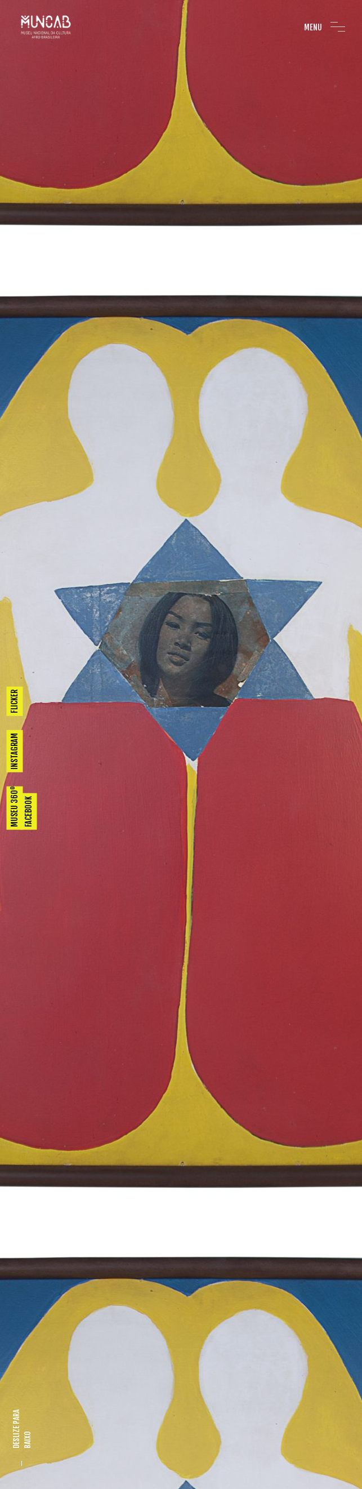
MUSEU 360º (14, 806)
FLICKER (14, 701)
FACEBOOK (28, 810)
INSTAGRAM (14, 750)
